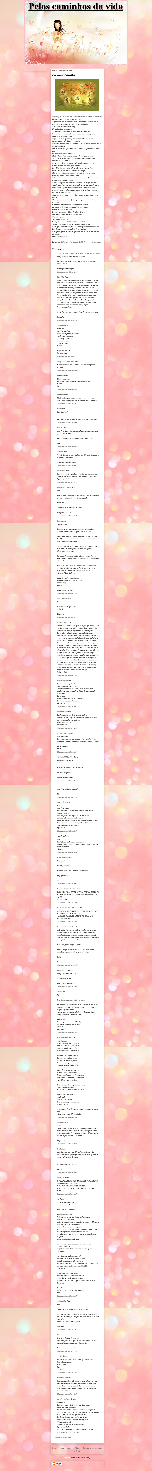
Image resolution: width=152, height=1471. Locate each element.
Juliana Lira (61, 1301)
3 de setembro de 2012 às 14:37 (68, 1433)
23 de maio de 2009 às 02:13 (67, 356)
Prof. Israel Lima (63, 487)
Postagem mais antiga (92, 1448)
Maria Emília (62, 712)
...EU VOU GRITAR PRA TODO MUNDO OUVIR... (76, 253)
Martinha (60, 1122)
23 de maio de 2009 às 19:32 (67, 797)
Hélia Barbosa (62, 858)
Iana (59, 521)
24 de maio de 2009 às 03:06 (67, 1117)
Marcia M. (61, 1178)
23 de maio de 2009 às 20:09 (67, 852)
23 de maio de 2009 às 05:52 (67, 389)
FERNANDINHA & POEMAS (68, 908)
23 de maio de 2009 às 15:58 (67, 707)
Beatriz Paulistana (63, 1399)
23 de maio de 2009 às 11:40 (67, 482)
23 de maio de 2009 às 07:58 (67, 404)
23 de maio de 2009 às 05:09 (67, 370)
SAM (59, 409)
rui (58, 1199)
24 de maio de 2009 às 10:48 (67, 1194)
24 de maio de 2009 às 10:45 (67, 1144)
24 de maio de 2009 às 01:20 (67, 1032)
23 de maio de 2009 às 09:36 (67, 466)
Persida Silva (62, 1378)
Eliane (59, 1335)
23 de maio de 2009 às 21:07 (67, 903)
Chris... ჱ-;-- (61, 802)
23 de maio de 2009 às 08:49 (67, 446)
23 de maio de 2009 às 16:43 (67, 728)
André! (59, 992)
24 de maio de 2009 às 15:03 (67, 1351)
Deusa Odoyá (62, 680)
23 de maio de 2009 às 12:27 (67, 516)
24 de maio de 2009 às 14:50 (67, 1330)
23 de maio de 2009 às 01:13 (67, 272)
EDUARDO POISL (64, 1037)
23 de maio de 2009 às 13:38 (67, 593)
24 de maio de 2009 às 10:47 (67, 1172)
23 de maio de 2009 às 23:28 (67, 987)
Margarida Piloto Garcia (66, 361)
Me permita (61, 471)
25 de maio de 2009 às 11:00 (67, 1373)
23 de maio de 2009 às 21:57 (67, 965)
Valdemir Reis (62, 622)
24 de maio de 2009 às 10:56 (67, 1296)
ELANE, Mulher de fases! (66, 889)
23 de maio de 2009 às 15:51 (67, 675)
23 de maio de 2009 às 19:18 (67, 781)
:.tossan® (60, 325)
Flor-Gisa (60, 277)
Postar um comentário (63, 1438)
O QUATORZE (62, 733)
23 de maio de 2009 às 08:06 (67, 423)
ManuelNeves (62, 598)
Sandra (59, 1356)
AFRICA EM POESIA (65, 757)
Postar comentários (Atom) (80, 1458)
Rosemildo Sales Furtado (66, 927)
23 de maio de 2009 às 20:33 (67, 884)
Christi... (60, 428)
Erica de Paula (62, 970)
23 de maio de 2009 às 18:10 (67, 752)
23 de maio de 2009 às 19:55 (67, 831)
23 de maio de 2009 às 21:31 (67, 922)
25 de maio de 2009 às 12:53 (67, 1394)
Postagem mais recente (62, 1448)
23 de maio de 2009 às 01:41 (67, 320)
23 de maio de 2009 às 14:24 (67, 617)
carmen (60, 786)
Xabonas (60, 452)
